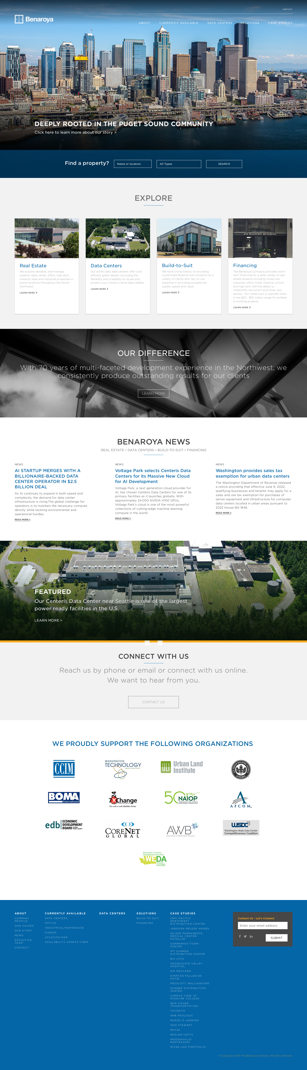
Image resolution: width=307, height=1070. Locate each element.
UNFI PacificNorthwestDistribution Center (187, 921)
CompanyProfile (22, 919)
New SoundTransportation (184, 1004)
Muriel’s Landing (184, 1020)
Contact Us (153, 702)
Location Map (56, 937)
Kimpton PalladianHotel (186, 977)
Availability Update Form (66, 942)
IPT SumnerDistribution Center (187, 952)
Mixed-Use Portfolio (188, 1047)
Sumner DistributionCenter (188, 989)
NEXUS (175, 1029)
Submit (277, 938)
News (19, 935)
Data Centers (220, 22)
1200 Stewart (181, 1025)
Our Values (24, 925)
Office (50, 923)
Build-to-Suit (148, 918)
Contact (288, 9)
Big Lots (177, 958)
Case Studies (280, 22)
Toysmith (178, 1010)
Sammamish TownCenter (184, 945)
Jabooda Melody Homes (190, 928)
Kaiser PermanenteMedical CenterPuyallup (186, 936)
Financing (145, 923)
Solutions (250, 22)
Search (224, 163)
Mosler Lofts (181, 1034)
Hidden (50, 932)
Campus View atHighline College (185, 997)
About (144, 22)
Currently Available (179, 22)
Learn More (27, 293)
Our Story (24, 930)
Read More (21, 519)
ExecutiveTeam (23, 941)
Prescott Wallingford (190, 983)
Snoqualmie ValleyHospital (186, 965)
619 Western (180, 971)
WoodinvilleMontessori (181, 1041)
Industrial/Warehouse (64, 927)
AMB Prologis (181, 1015)
